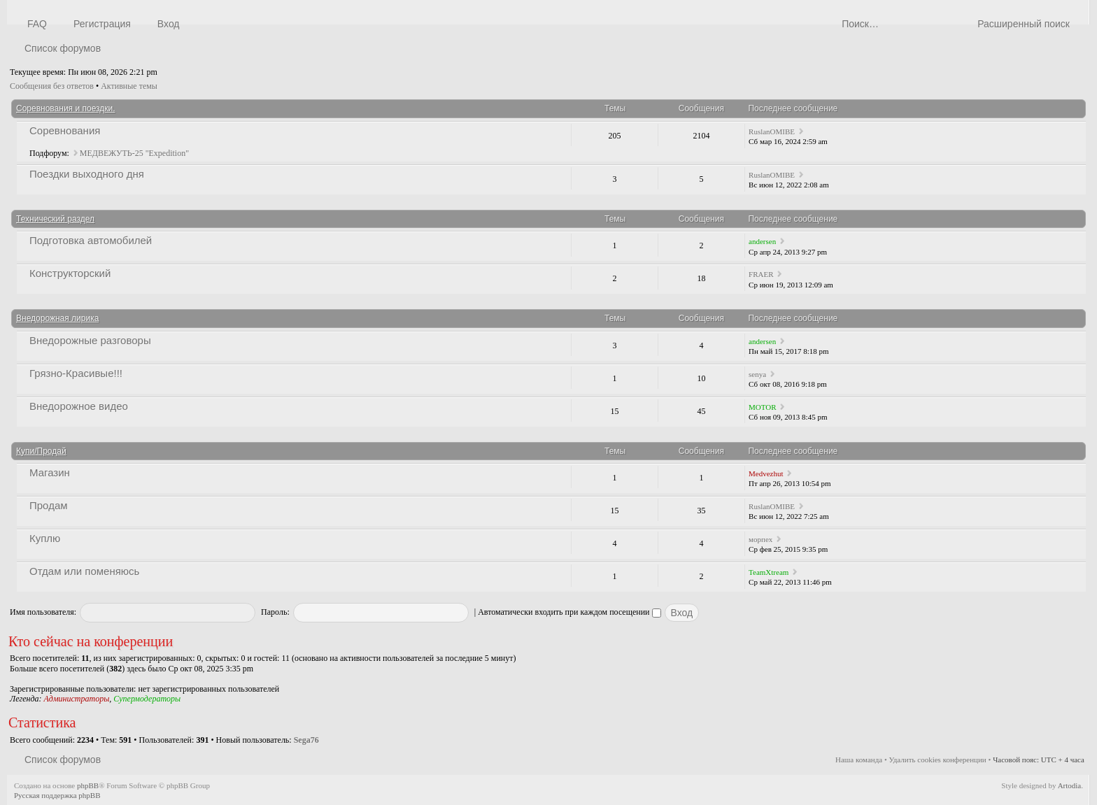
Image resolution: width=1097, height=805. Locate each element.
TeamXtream (768, 572)
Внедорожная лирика (57, 318)
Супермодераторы (147, 699)
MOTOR (763, 407)
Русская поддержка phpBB (57, 795)
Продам (48, 505)
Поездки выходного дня (86, 174)
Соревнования (64, 130)
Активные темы (129, 86)
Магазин (49, 472)
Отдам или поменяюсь (84, 571)
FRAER (761, 274)
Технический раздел (55, 219)
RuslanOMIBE (772, 131)
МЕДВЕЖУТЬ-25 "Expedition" (134, 153)
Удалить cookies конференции (937, 759)
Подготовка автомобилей (90, 240)
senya (757, 374)
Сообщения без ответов (52, 86)
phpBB (88, 785)
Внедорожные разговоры (90, 340)
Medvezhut (766, 473)
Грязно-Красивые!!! (75, 373)
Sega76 (306, 740)
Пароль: (275, 612)
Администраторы (76, 699)
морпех (760, 539)
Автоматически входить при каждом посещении (569, 612)
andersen (762, 241)
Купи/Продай (41, 451)
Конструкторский (70, 273)
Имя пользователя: (43, 612)
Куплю (44, 538)
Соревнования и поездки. (65, 108)
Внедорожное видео (78, 406)
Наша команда (858, 759)
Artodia (1070, 785)
